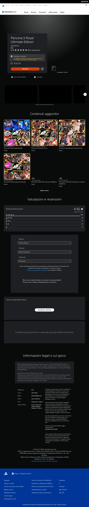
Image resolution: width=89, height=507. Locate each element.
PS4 (17, 5)
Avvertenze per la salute (51, 427)
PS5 (12, 5)
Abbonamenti (53, 10)
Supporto (46, 5)
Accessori (28, 5)
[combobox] (44, 241)
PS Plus (21, 5)
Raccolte (33, 10)
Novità (34, 5)
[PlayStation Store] (9, 10)
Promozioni (42, 10)
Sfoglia (62, 10)
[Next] (85, 92)
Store (40, 5)
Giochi (7, 5)
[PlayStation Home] (3, 5)
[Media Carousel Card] (21, 93)
